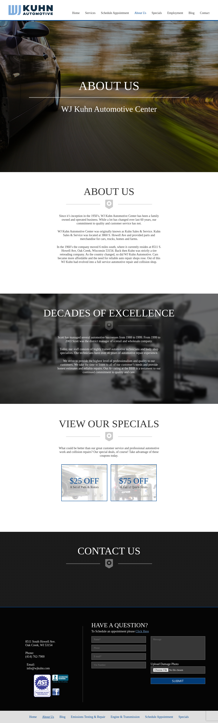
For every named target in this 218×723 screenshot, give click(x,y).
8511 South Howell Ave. (40, 641)
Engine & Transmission (125, 717)
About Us (140, 13)
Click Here (142, 631)
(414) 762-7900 (34, 656)
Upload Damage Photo (165, 664)
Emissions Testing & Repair (88, 717)
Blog (191, 13)
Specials (157, 13)
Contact (204, 13)
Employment (175, 13)
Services (90, 13)
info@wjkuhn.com (38, 668)
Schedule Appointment (115, 13)
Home (76, 13)
